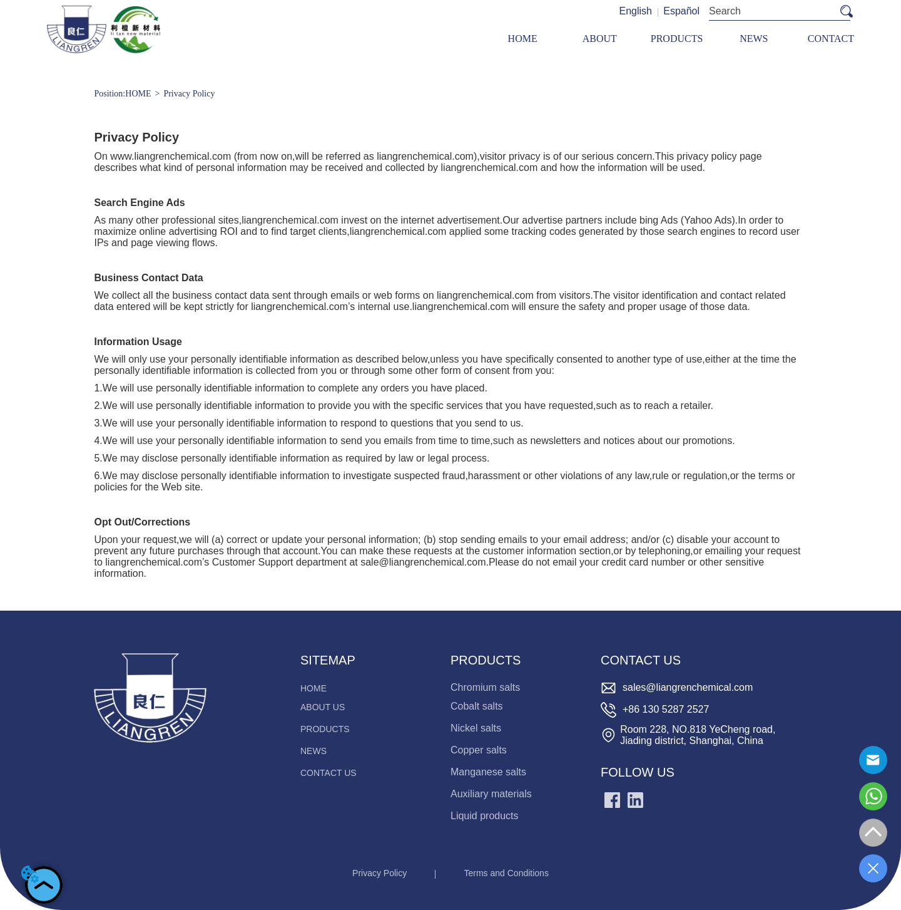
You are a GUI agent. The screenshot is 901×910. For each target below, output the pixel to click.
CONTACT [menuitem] (831, 38)
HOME (138, 93)
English (635, 11)
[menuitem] (677, 38)
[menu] (677, 38)
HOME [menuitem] (522, 38)
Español (681, 11)
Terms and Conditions (506, 873)
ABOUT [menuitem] (600, 38)
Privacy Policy (189, 93)
